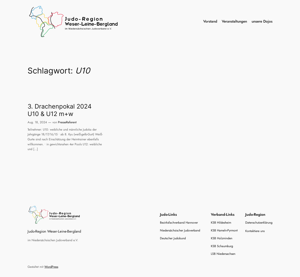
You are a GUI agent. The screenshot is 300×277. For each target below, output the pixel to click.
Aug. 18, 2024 (37, 122)
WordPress (51, 267)
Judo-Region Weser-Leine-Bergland (54, 231)
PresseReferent (67, 122)
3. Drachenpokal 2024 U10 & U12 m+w (60, 110)
